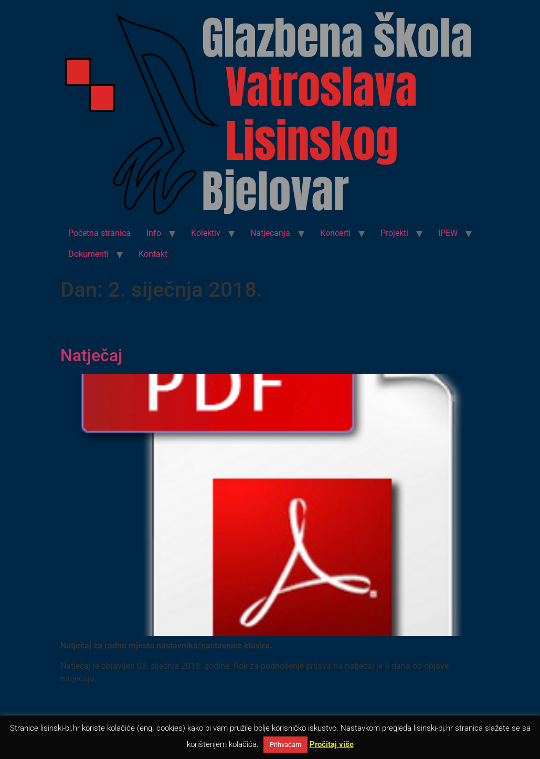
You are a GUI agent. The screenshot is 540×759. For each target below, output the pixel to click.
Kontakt (153, 254)
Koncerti (335, 233)
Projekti (394, 233)
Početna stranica (99, 233)
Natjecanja (270, 233)
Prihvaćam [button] (285, 745)
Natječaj (91, 355)
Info (153, 233)
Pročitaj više (332, 744)
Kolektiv (205, 233)
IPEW (448, 233)
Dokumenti (88, 254)
